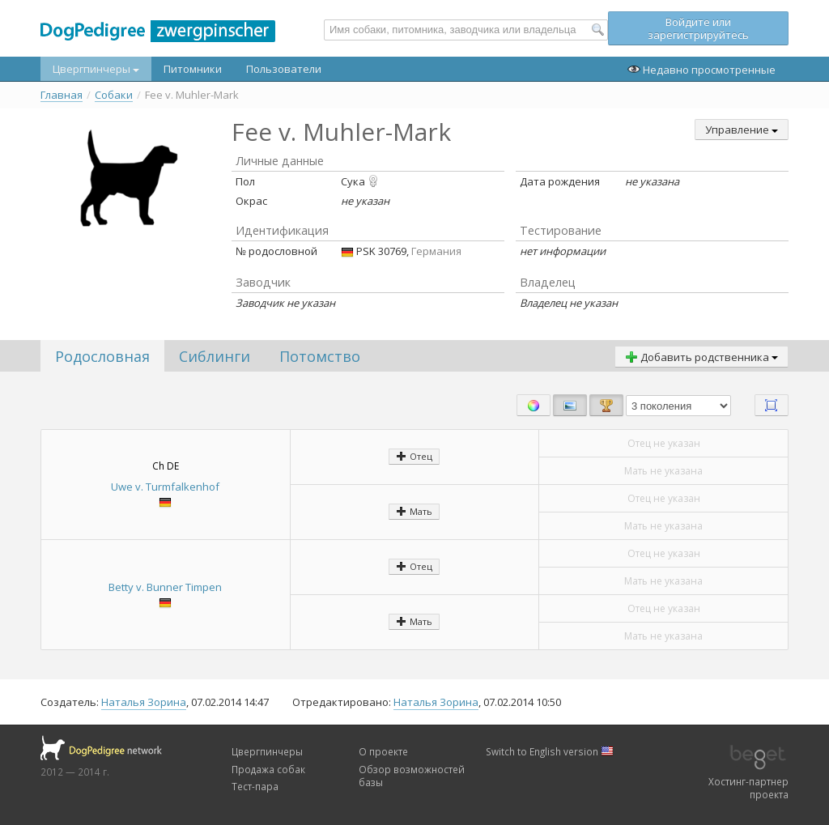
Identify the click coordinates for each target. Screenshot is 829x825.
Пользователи (283, 69)
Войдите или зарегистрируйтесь (698, 28)
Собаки (114, 95)
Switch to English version (550, 751)
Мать (414, 511)
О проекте (383, 751)
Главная (61, 95)
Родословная (102, 356)
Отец (414, 456)
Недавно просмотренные (701, 69)
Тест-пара (255, 786)
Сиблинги (214, 356)
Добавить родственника (701, 357)
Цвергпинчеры (96, 69)
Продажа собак (268, 769)
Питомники (193, 69)
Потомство (319, 356)
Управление (741, 129)
